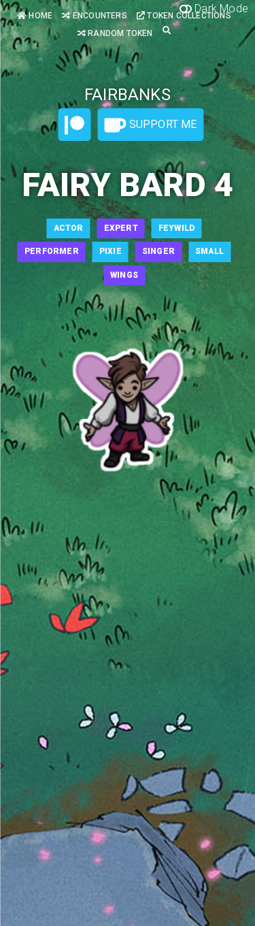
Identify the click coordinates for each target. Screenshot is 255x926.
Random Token (115, 33)
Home (34, 15)
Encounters (94, 15)
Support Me (150, 125)
